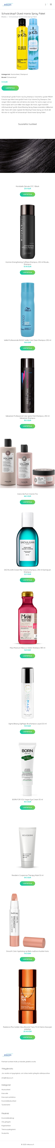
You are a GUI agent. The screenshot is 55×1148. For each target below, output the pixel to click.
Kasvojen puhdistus (9, 1097)
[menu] (51, 4)
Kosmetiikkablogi (8, 1118)
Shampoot (24, 74)
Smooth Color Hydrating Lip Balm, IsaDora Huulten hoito (27, 951)
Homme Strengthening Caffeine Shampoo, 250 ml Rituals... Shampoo (28, 263)
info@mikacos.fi (7, 1078)
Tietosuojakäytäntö (9, 1129)
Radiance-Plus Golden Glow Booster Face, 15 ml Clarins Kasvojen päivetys (27, 1028)
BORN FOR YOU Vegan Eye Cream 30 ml (27, 799)
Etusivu (4, 17)
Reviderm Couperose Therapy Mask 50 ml (27, 875)
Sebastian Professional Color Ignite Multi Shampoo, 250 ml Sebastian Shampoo (27, 417)
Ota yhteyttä (6, 1122)
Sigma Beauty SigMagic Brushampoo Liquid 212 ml (28, 724)
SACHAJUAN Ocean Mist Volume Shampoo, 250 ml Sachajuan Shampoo (27, 571)
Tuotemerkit (6, 1105)
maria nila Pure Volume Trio (27, 494)
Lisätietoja (10, 88)
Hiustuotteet (15, 74)
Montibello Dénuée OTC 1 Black (27, 186)
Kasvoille (5, 1093)
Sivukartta (5, 1133)
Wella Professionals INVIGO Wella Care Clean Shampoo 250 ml (27, 340)
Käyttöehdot (6, 1126)
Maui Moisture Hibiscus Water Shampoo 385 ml (27, 648)
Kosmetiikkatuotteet (9, 1101)
